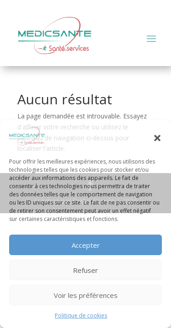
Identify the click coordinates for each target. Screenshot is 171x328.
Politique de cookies (81, 315)
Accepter (86, 245)
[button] (157, 138)
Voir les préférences (86, 295)
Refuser (85, 270)
